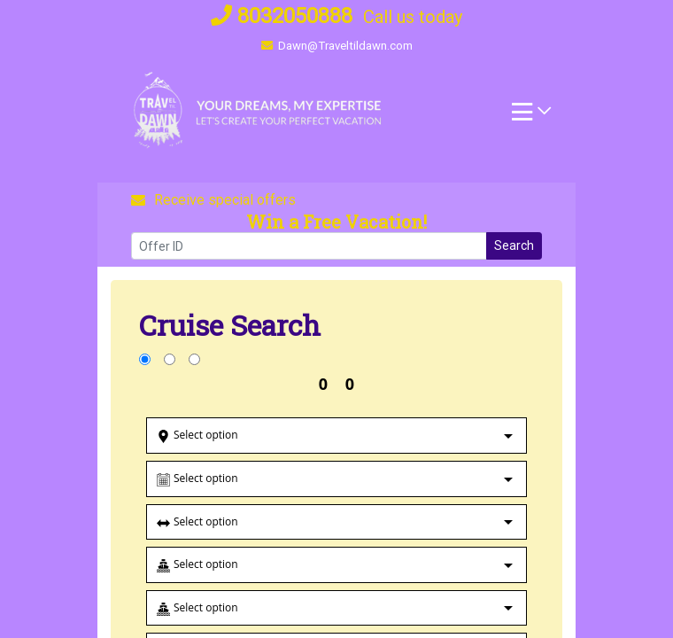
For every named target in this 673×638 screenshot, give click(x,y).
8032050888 (281, 16)
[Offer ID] (309, 246)
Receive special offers (213, 199)
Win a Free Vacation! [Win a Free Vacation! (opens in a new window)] (336, 221)
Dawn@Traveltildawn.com (337, 45)
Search (514, 245)
